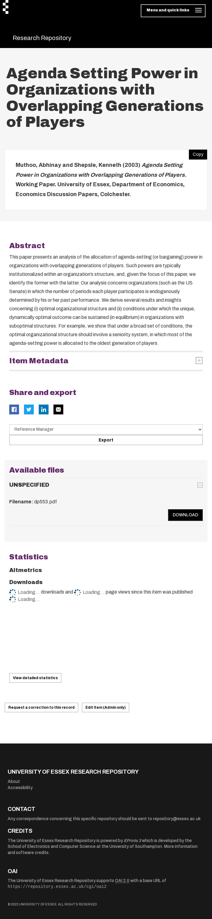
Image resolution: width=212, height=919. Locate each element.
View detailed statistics (35, 678)
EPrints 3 (132, 840)
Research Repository (42, 37)
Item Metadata (39, 361)
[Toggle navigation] (173, 10)
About (14, 781)
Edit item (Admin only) (105, 707)
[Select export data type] (106, 429)
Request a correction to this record (41, 707)
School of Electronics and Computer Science (52, 846)
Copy (196, 153)
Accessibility (20, 787)
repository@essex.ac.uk (177, 818)
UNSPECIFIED (29, 485)
